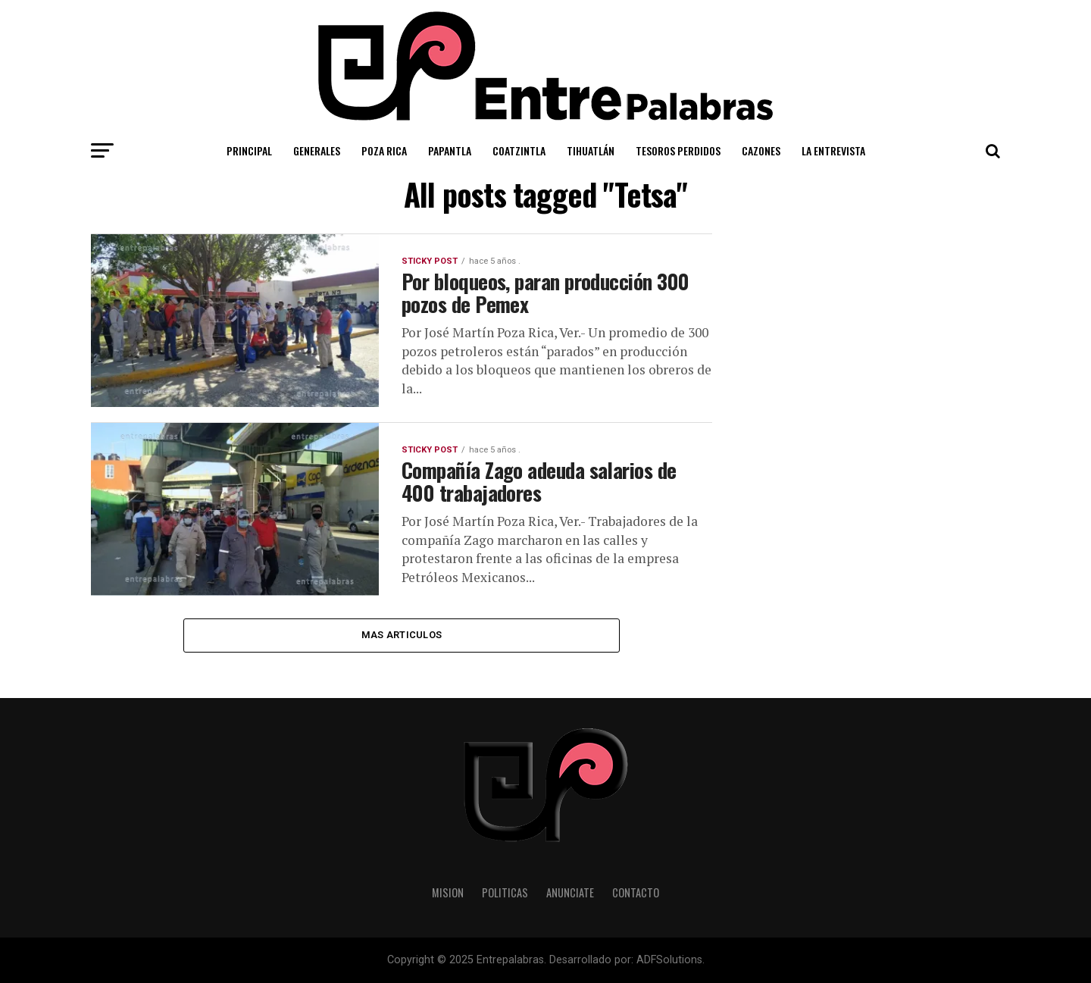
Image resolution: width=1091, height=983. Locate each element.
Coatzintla (519, 150)
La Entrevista (833, 150)
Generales (316, 150)
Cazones (761, 150)
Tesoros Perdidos (678, 150)
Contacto (635, 892)
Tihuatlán (590, 150)
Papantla (449, 150)
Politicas (505, 892)
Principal (249, 150)
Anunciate (570, 892)
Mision (448, 892)
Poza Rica (384, 150)
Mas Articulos (401, 634)
